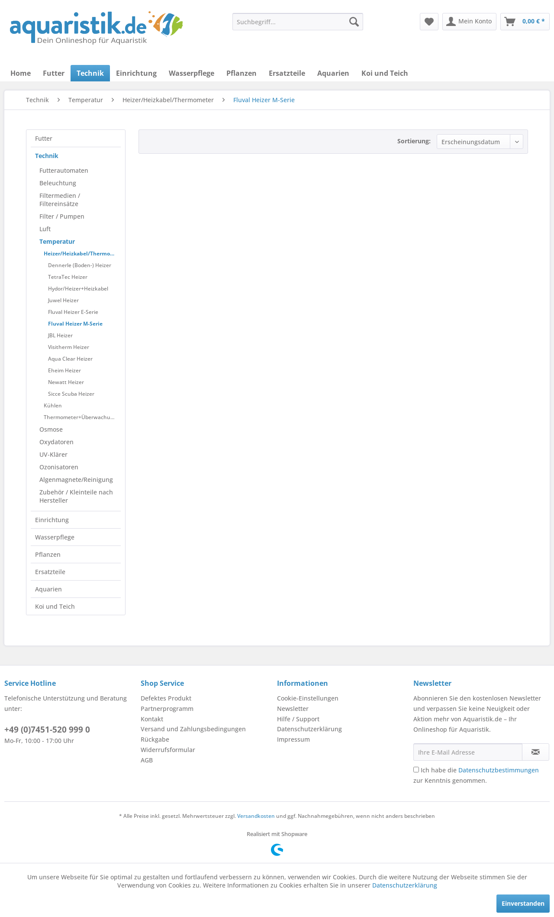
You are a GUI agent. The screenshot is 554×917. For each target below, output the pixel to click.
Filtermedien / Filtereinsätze (59, 199)
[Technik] (90, 73)
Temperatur (57, 241)
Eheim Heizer (64, 370)
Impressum (293, 739)
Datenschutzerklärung (309, 729)
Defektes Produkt (166, 698)
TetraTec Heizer (67, 277)
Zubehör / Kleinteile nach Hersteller (76, 496)
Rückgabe (155, 739)
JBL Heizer (60, 335)
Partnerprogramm (167, 708)
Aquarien (48, 589)
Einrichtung (52, 520)
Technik (46, 156)
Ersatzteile (50, 572)
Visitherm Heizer (68, 347)
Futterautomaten (63, 170)
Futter (43, 138)
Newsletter (293, 708)
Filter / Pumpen (61, 216)
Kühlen (53, 405)
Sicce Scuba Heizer (71, 393)
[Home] (20, 73)
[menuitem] (297, 21)
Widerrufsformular (168, 750)
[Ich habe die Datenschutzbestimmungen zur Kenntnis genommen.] (416, 769)
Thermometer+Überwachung (80, 417)
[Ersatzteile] (287, 73)
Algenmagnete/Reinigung (76, 479)
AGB (147, 760)
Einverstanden (523, 903)
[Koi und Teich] (384, 73)
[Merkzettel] (429, 21)
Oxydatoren (56, 442)
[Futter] (54, 73)
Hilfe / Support (298, 719)
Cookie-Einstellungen (307, 698)
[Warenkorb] (525, 21)
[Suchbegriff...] (297, 21)
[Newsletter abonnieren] (535, 752)
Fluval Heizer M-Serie (75, 323)
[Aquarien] (333, 73)
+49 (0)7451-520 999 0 (47, 729)
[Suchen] (354, 21)
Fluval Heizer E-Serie (73, 312)
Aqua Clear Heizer (70, 358)
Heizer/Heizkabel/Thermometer (82, 253)
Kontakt (152, 719)
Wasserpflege (54, 537)
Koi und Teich (55, 606)
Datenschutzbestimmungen (498, 770)
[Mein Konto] (469, 21)
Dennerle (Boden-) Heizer (79, 265)
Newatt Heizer (66, 382)
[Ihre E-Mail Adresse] (467, 752)
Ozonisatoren (58, 467)
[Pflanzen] (241, 73)
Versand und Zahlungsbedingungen (193, 729)
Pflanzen (48, 554)
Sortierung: (414, 141)
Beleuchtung (57, 183)
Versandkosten (256, 816)
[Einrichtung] (136, 73)
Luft (45, 229)
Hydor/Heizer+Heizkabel (78, 288)
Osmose (51, 429)
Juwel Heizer (63, 300)
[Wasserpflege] (191, 73)
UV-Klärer (53, 454)
